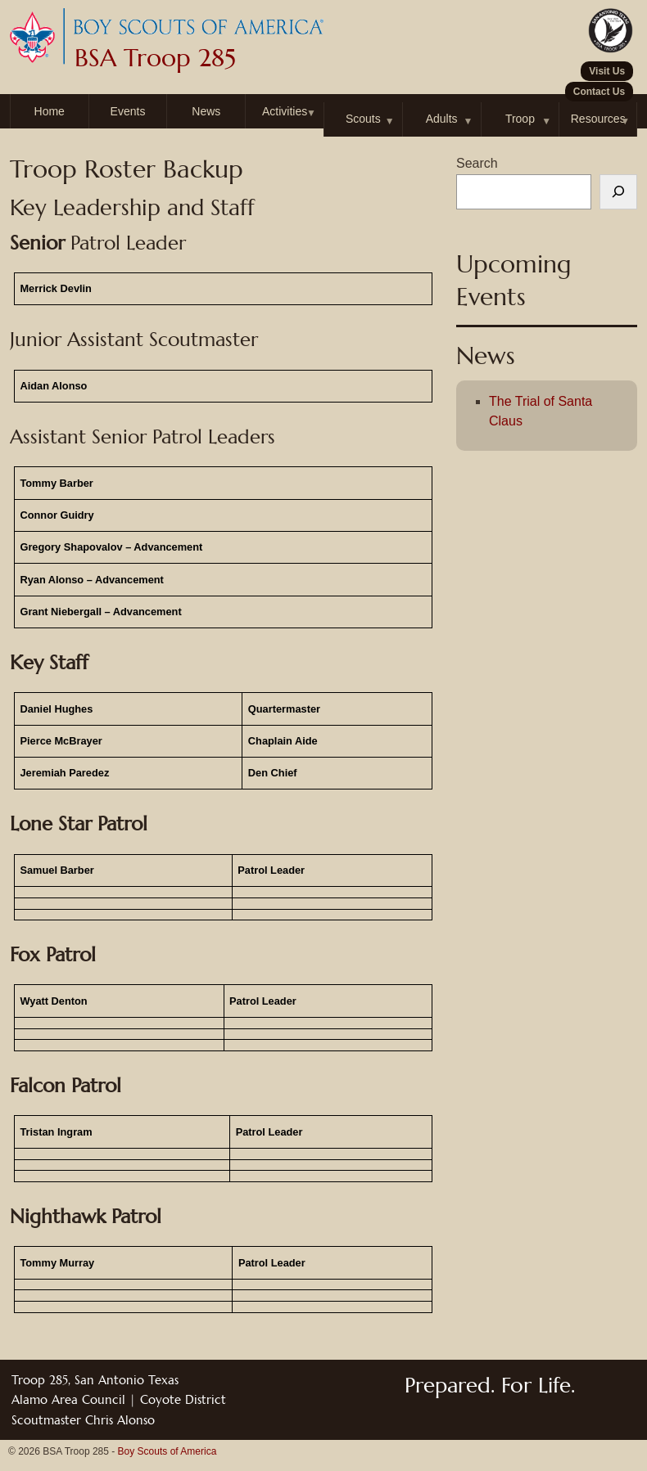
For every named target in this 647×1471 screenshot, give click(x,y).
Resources (598, 118)
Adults (442, 118)
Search (477, 163)
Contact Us (599, 91)
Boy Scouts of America (167, 1451)
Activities (284, 111)
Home (49, 111)
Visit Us (607, 71)
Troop (520, 118)
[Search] (618, 192)
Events (128, 111)
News (206, 111)
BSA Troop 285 (155, 58)
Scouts (363, 118)
